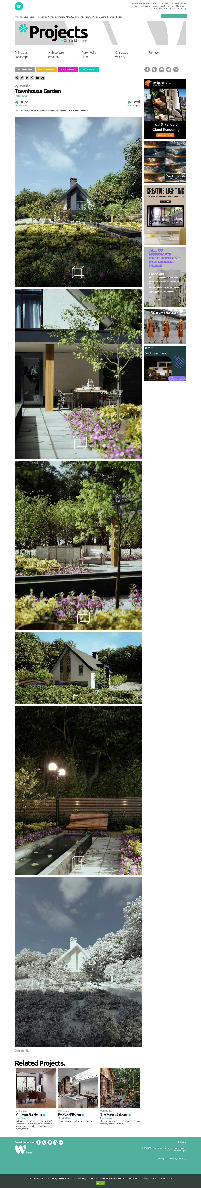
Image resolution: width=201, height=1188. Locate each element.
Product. (53, 57)
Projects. (19, 17)
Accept (100, 1183)
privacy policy (166, 1178)
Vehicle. (120, 57)
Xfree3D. (70, 17)
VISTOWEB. (181, 1159)
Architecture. (56, 52)
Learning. (42, 17)
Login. (119, 17)
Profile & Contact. (100, 17)
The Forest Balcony (115, 1114)
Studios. (33, 17)
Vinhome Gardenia (31, 1114)
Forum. (88, 17)
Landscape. (22, 57)
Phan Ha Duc (21, 95)
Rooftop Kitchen (71, 1114)
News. (51, 17)
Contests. (79, 17)
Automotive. (89, 52)
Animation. (21, 52)
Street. (86, 57)
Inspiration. (60, 17)
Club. (26, 17)
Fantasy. (154, 52)
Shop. (112, 17)
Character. (121, 52)
